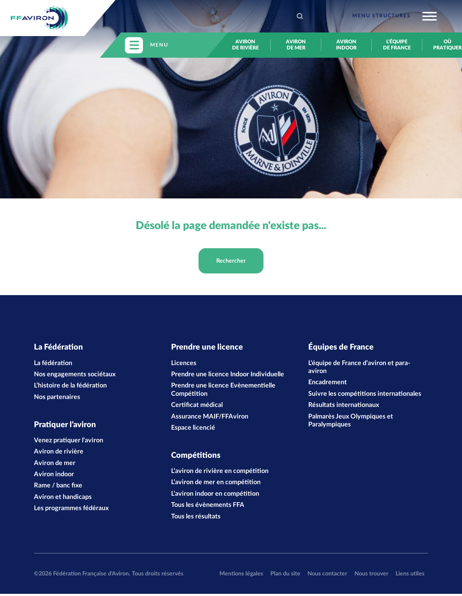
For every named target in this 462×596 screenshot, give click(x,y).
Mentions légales (241, 575)
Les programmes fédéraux (71, 510)
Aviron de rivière (245, 45)
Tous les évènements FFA (207, 507)
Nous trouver (371, 575)
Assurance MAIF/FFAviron (209, 417)
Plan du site (285, 575)
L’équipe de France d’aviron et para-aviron (359, 368)
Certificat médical (197, 406)
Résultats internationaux (343, 406)
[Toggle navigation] (394, 16)
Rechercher (231, 261)
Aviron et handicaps (63, 499)
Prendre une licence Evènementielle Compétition (223, 391)
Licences (183, 364)
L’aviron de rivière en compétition (220, 473)
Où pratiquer (447, 45)
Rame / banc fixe (58, 488)
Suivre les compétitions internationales (364, 395)
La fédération (53, 364)
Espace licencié (193, 429)
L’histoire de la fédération (70, 387)
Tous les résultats (196, 518)
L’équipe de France (397, 45)
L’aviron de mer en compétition (216, 484)
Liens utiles (410, 575)
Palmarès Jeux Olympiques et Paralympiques (350, 421)
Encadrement (327, 383)
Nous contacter (327, 575)
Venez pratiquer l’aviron (68, 442)
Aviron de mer (296, 45)
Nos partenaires (57, 398)
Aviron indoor (346, 45)
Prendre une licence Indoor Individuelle (227, 375)
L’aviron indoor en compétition (215, 495)
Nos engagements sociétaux (75, 375)
